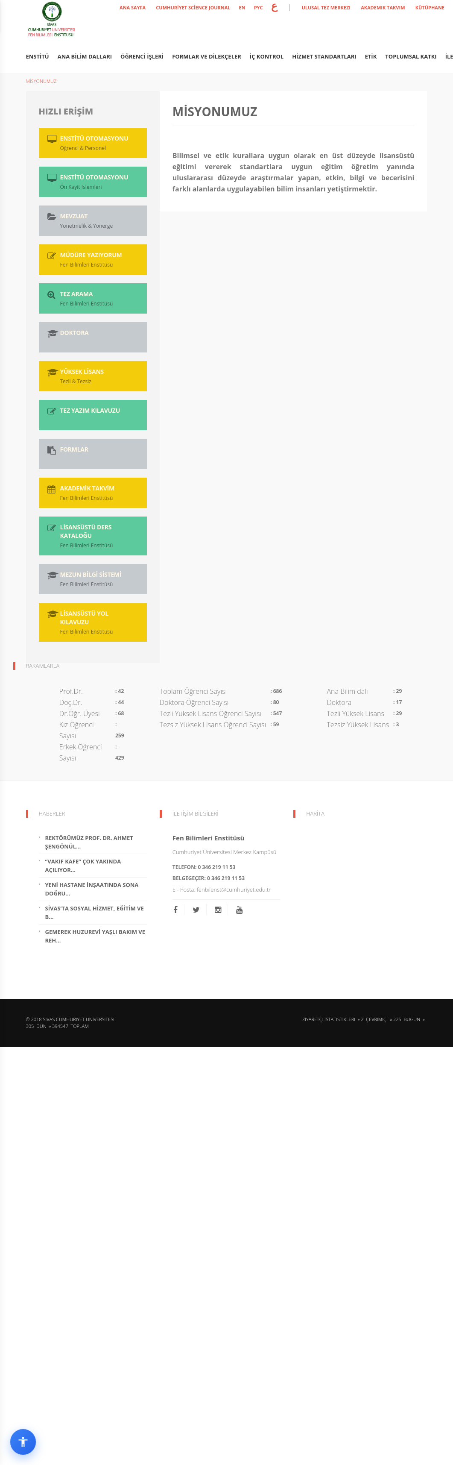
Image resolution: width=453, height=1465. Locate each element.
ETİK (371, 56)
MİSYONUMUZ (41, 81)
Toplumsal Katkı (410, 56)
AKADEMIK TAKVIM (383, 7)
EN (242, 7)
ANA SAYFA (133, 7)
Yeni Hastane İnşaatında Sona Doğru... (92, 889)
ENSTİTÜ (37, 56)
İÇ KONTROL (266, 56)
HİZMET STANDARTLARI (324, 56)
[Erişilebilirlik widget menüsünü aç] (23, 1442)
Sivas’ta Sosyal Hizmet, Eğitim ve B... (94, 912)
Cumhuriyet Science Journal (193, 7)
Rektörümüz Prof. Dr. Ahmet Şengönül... (89, 842)
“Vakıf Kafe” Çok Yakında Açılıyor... (83, 865)
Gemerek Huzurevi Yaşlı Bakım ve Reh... (95, 936)
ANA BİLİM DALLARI (85, 56)
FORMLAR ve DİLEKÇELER (206, 56)
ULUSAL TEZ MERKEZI (326, 7)
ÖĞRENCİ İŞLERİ (142, 56)
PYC (258, 7)
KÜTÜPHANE (429, 7)
